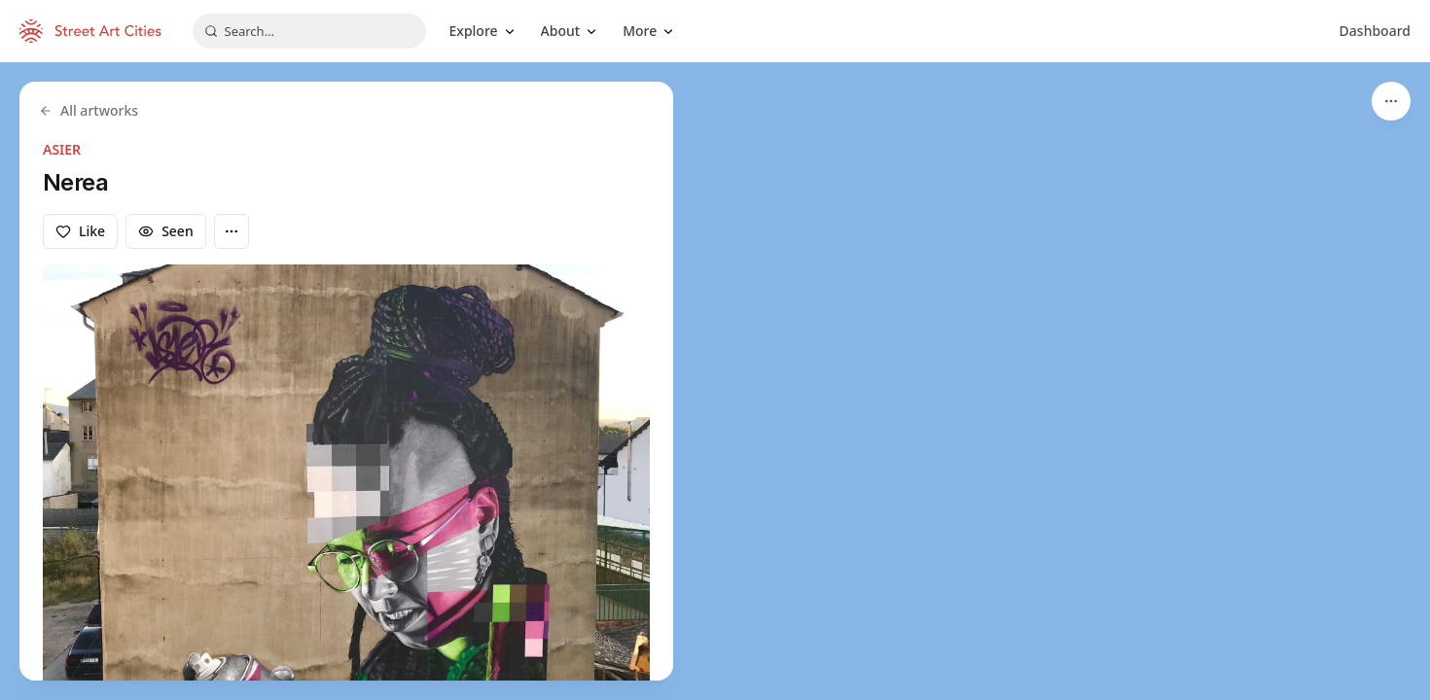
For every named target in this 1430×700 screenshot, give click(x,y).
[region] (715, 381)
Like (80, 231)
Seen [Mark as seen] (166, 231)
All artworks (88, 110)
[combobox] (309, 31)
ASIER (62, 149)
